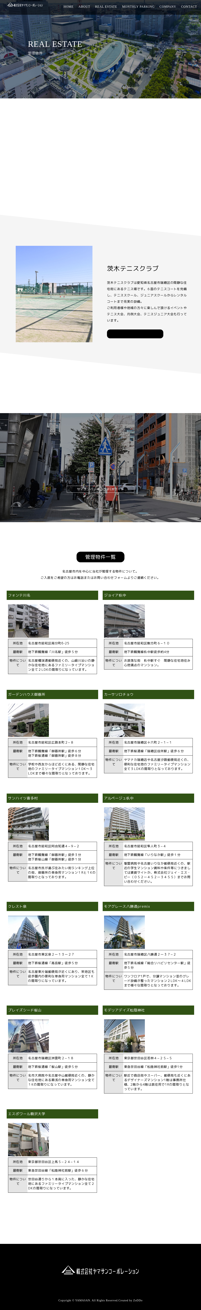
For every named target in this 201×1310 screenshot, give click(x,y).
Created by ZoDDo (131, 1300)
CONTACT (189, 6)
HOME (69, 6)
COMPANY (168, 6)
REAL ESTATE (106, 6)
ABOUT (84, 6)
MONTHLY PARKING (138, 6)
